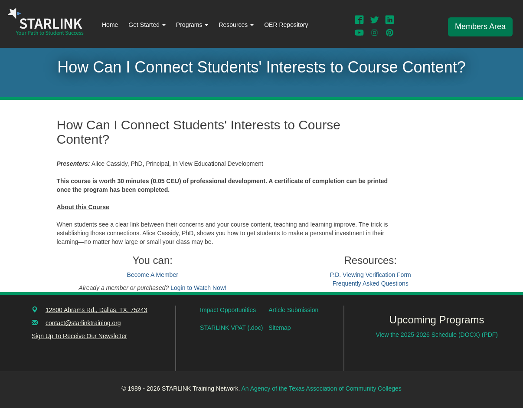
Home (110, 24)
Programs (192, 24)
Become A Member (152, 274)
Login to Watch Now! (198, 287)
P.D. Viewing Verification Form (370, 274)
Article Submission (293, 309)
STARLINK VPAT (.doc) (231, 327)
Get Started (146, 24)
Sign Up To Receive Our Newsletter (79, 335)
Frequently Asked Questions (371, 283)
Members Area (480, 26)
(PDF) (490, 334)
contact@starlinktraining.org (83, 322)
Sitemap (279, 327)
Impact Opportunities (228, 309)
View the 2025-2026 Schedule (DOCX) (429, 334)
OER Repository (286, 24)
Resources (236, 24)
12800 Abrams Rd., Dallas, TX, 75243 (96, 309)
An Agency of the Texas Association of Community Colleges (321, 388)
